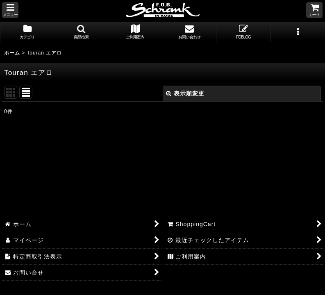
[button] (10, 10)
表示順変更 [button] (185, 93)
